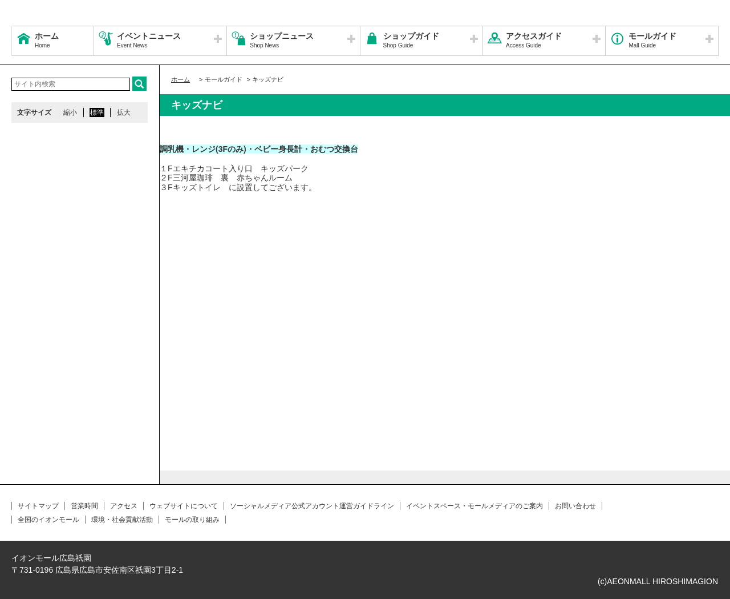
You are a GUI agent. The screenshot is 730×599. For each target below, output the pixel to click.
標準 (97, 112)
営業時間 (84, 506)
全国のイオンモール (48, 520)
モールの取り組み (192, 520)
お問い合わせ (575, 506)
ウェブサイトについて (183, 506)
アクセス (123, 506)
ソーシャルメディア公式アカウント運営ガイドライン (312, 506)
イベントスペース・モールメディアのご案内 (474, 506)
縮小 (70, 112)
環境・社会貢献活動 (122, 520)
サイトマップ (38, 506)
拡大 (124, 112)
